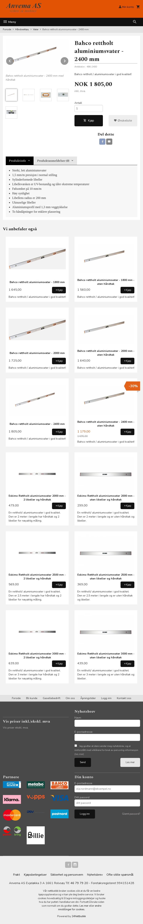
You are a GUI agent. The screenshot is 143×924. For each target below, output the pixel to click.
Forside (7, 29)
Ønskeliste (123, 120)
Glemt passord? (131, 814)
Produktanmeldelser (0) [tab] (53, 160)
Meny (9, 22)
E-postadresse (83, 783)
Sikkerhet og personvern (66, 875)
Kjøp (88, 120)
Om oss (70, 698)
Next (68, 60)
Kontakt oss (124, 698)
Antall (78, 103)
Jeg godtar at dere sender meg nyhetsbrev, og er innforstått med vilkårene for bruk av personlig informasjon (106, 750)
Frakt (16, 875)
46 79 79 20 (79, 883)
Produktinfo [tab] (17, 160)
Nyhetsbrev (95, 875)
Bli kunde (31, 698)
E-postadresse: (83, 732)
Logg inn (106, 698)
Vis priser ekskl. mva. (15, 727)
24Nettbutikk (79, 916)
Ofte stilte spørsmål (120, 875)
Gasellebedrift (51, 698)
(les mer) (79, 754)
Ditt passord (81, 797)
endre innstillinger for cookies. (80, 907)
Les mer (130, 762)
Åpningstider (88, 698)
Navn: (77, 718)
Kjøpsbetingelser (35, 875)
